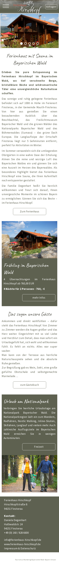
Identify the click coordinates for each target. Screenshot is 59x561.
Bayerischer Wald (37, 560)
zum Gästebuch (29, 385)
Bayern (47, 560)
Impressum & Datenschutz (20, 548)
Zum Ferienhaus (29, 211)
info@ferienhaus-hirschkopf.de (22, 540)
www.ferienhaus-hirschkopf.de (22, 544)
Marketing (27, 560)
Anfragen (51, 6)
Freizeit (39, 446)
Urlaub (53, 560)
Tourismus (19, 560)
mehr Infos (38, 297)
